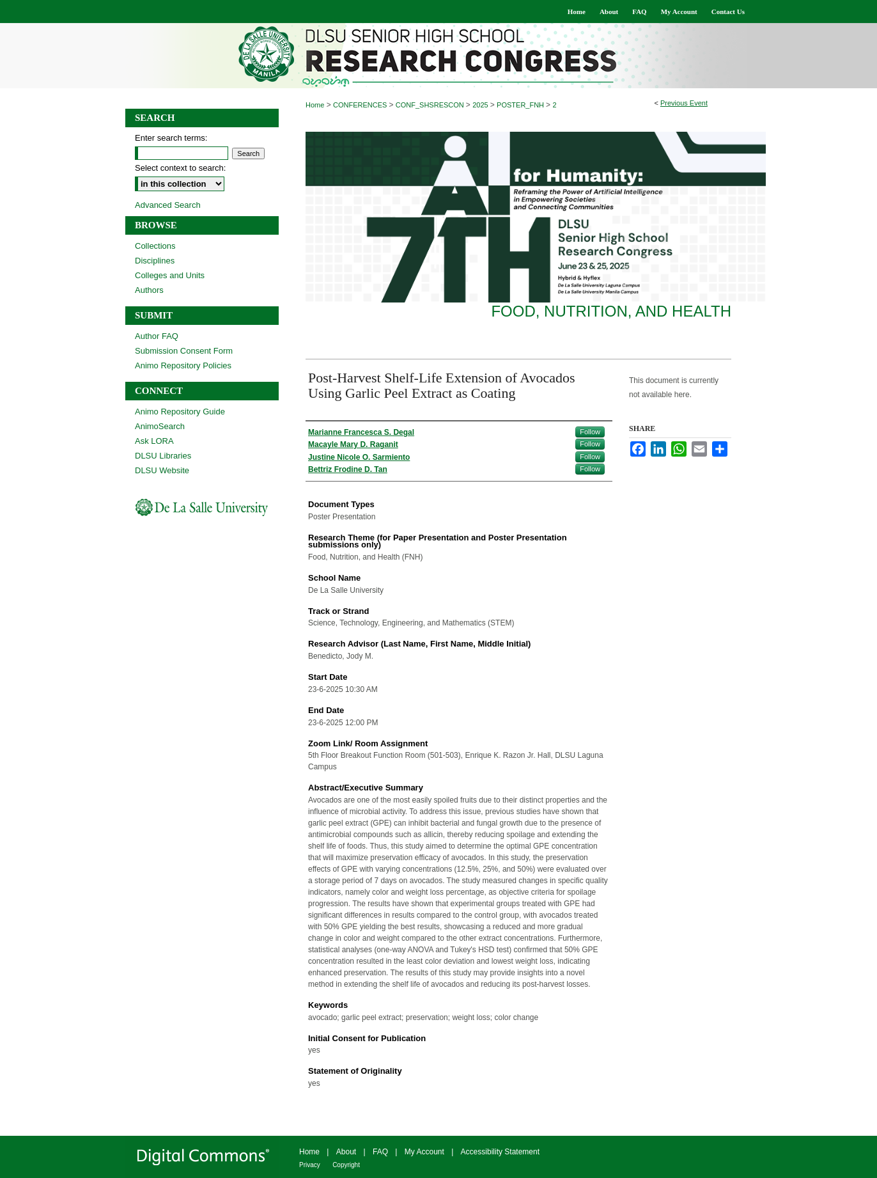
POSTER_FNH (521, 105)
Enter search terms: (171, 138)
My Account (424, 1151)
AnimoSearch (160, 426)
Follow (590, 432)
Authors (149, 290)
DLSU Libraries (163, 455)
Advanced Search (168, 205)
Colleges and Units (170, 275)
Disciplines (155, 260)
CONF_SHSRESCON (431, 105)
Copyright (346, 1164)
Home (315, 105)
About (346, 1151)
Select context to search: (180, 168)
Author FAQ (156, 336)
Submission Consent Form (184, 351)
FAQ (380, 1151)
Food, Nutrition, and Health (611, 311)
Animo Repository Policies (183, 365)
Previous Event (684, 103)
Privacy (309, 1164)
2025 (481, 105)
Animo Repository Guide (180, 411)
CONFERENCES (361, 105)
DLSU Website (162, 470)
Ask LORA (154, 441)
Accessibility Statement (500, 1151)
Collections (155, 246)
